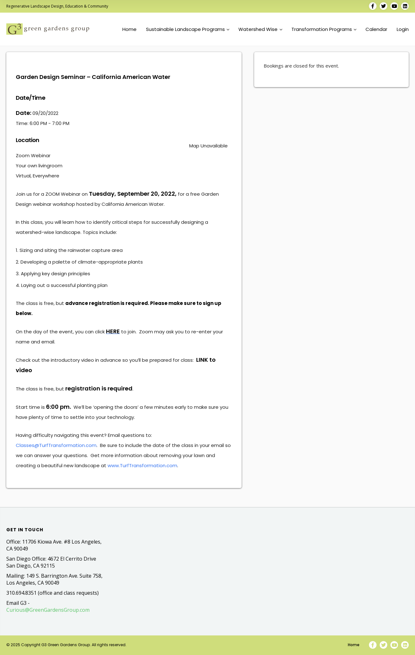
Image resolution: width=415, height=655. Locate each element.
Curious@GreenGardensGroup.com (48, 609)
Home (129, 29)
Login (403, 29)
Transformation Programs (323, 29)
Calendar (376, 29)
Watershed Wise (260, 29)
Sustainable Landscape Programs (187, 29)
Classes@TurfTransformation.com (56, 445)
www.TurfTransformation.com (142, 465)
